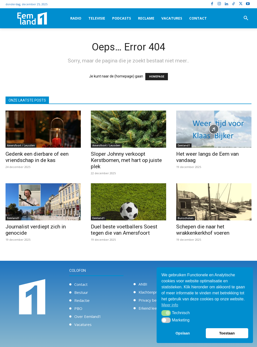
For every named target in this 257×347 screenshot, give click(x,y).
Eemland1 (184, 145)
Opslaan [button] (182, 333)
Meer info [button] (169, 305)
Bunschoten (186, 218)
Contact (81, 284)
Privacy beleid (151, 300)
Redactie (82, 300)
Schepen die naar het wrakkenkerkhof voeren (202, 230)
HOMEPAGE (156, 76)
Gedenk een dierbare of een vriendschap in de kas (37, 157)
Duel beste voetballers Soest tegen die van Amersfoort (124, 230)
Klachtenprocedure (155, 292)
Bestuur (81, 292)
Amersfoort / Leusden (21, 145)
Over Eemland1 (87, 316)
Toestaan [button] (227, 333)
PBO (78, 308)
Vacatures (83, 324)
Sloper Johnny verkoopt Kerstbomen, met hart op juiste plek (126, 160)
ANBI (143, 284)
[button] (246, 18)
